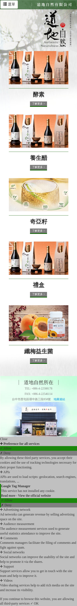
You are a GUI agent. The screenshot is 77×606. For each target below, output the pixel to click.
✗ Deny (5, 453)
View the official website (34, 495)
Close (3, 439)
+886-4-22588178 (41, 388)
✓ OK (34, 603)
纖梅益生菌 (38, 351)
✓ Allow (5, 448)
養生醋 (38, 158)
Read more (8, 495)
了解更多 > (38, 103)
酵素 (38, 94)
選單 (9, 4)
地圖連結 (59, 399)
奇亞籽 (38, 221)
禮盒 (38, 285)
